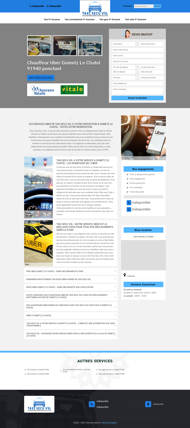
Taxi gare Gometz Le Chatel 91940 (110, 369)
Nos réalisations (40, 77)
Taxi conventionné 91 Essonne (80, 19)
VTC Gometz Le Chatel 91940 (37, 369)
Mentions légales (109, 423)
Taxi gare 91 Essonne (109, 19)
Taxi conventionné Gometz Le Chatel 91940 (75, 371)
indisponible (37, 6)
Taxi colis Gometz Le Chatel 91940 (110, 374)
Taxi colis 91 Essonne (135, 19)
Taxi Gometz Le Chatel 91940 (37, 374)
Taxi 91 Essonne (52, 19)
